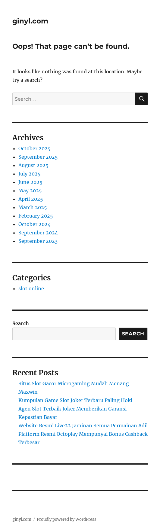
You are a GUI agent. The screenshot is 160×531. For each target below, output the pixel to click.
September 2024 (38, 233)
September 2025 (38, 157)
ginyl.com (30, 21)
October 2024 (34, 224)
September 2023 (38, 241)
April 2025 (30, 199)
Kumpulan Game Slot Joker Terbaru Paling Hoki (75, 400)
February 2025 (35, 216)
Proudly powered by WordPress (66, 519)
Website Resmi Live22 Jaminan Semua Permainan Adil (83, 426)
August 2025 (33, 165)
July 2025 (29, 174)
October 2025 (34, 148)
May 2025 (30, 191)
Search (20, 323)
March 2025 (32, 207)
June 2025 (30, 182)
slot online (31, 288)
